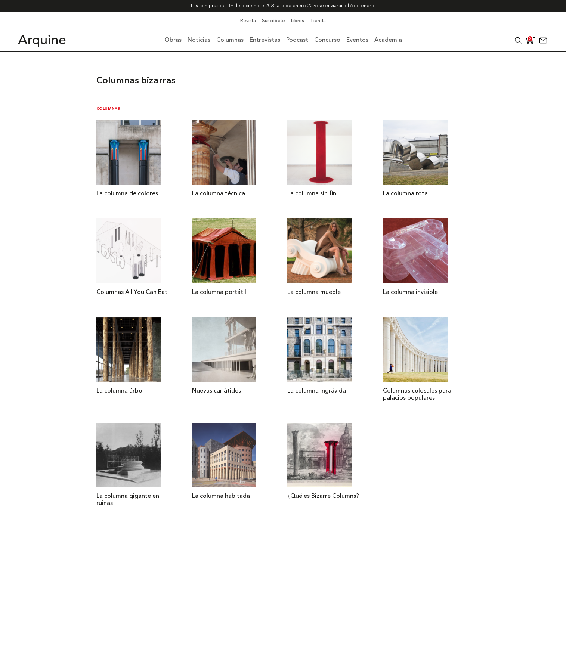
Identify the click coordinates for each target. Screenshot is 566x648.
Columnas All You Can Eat (131, 292)
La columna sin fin (311, 194)
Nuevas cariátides (216, 391)
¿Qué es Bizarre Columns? (323, 496)
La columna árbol (120, 391)
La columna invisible (410, 292)
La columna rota (405, 194)
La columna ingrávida (316, 391)
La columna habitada (221, 496)
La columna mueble (314, 292)
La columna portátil (219, 292)
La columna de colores (127, 194)
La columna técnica (218, 194)
